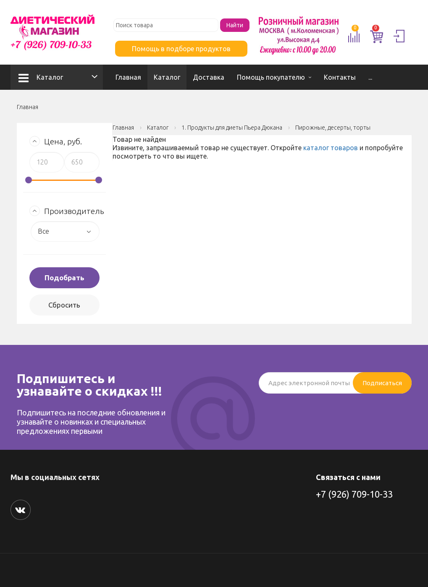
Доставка (208, 77)
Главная (128, 77)
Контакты (340, 77)
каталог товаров (330, 147)
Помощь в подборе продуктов (181, 48)
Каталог (40, 77)
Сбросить (64, 305)
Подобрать (64, 278)
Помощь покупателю (271, 77)
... (370, 77)
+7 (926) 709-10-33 (354, 494)
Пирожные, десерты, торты (332, 127)
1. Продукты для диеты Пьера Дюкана (231, 127)
